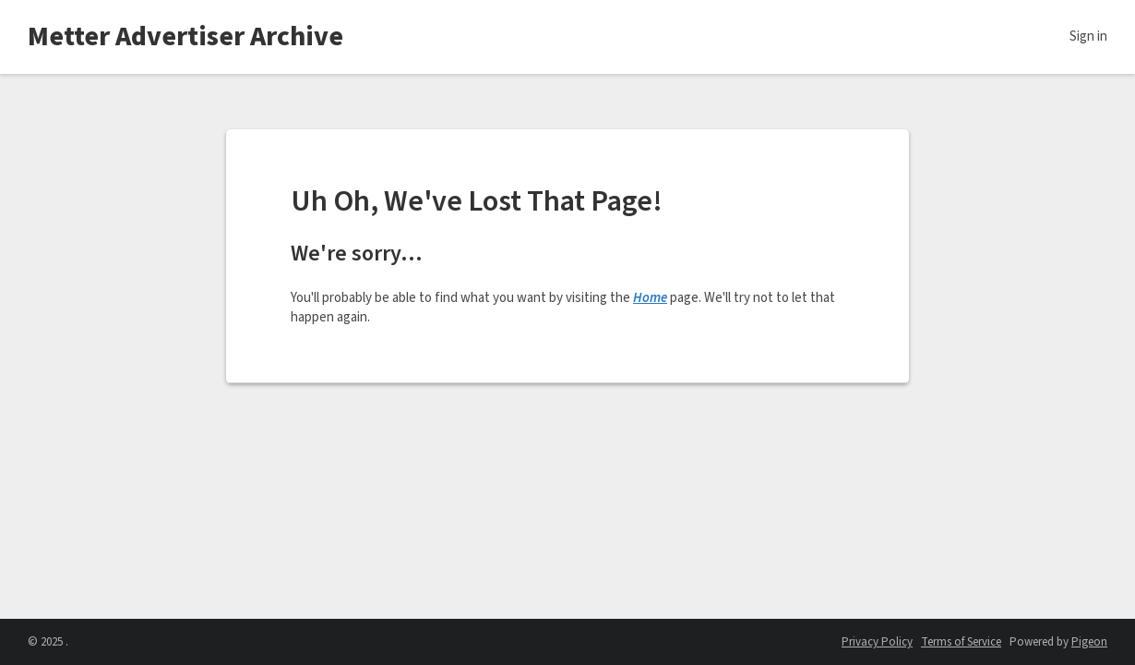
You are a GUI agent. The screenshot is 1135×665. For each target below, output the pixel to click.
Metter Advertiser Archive (185, 36)
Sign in (1088, 36)
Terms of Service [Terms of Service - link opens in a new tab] (961, 642)
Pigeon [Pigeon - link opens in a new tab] (1089, 642)
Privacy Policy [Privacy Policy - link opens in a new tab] (877, 642)
